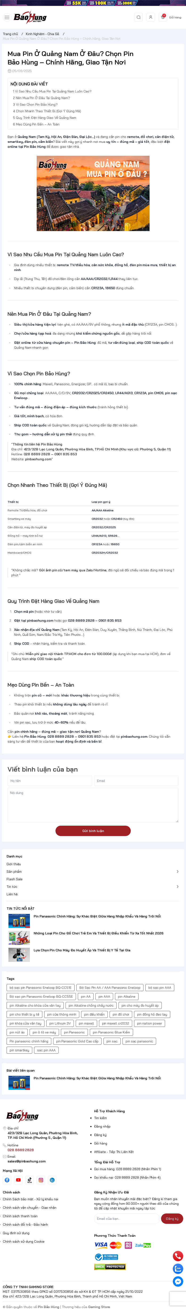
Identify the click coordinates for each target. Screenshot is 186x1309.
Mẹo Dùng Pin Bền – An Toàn (37, 124)
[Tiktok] (29, 1180)
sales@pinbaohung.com (27, 1161)
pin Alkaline (126, 996)
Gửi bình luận (93, 831)
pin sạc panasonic (139, 1041)
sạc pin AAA (46, 1050)
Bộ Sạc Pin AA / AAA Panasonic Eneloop (109, 987)
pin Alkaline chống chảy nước (91, 1005)
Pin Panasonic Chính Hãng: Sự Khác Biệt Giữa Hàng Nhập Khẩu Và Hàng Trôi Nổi (97, 916)
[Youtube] (18, 1179)
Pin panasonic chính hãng (29, 1041)
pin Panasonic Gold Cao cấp (77, 1041)
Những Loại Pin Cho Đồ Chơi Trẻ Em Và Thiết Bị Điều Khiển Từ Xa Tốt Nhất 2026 (98, 933)
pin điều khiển (94, 1014)
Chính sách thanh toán (20, 1216)
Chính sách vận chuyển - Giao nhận (29, 1207)
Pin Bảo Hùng (48, 1307)
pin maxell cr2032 (115, 1023)
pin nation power (149, 1023)
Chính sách (11, 1192)
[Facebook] (7, 1179)
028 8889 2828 (21, 1150)
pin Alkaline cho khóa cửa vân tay (35, 1005)
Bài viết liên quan (21, 1070)
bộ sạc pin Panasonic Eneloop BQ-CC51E (40, 987)
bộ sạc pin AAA (159, 987)
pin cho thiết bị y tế (24, 1014)
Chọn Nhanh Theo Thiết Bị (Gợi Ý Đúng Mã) (48, 111)
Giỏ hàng (100, 1143)
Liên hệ (12, 894)
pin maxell (86, 1023)
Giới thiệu (14, 864)
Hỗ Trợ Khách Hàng (109, 1111)
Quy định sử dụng (16, 1233)
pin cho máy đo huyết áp (140, 1005)
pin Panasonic (74, 1032)
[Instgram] (41, 1180)
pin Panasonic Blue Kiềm (111, 1032)
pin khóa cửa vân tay (25, 1023)
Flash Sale (15, 879)
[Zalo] (52, 1180)
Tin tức (12, 887)
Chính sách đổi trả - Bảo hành (25, 1224)
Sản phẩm (14, 871)
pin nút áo (17, 1032)
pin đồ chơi (121, 1014)
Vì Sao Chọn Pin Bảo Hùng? (37, 104)
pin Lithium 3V (60, 1023)
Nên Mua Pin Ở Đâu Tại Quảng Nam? (43, 98)
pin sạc (112, 1041)
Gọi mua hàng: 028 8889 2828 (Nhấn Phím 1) (127, 1169)
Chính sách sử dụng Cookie (23, 1241)
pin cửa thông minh (61, 1014)
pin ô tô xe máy (44, 1032)
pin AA (86, 996)
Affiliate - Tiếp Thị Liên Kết (114, 1152)
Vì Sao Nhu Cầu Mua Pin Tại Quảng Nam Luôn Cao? (53, 91)
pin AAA (104, 996)
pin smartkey (19, 1050)
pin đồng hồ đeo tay (152, 1014)
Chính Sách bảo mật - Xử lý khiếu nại (30, 1199)
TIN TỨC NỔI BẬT (21, 908)
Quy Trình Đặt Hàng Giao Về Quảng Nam (46, 118)
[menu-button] (7, 17)
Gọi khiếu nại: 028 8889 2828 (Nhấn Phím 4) (127, 1177)
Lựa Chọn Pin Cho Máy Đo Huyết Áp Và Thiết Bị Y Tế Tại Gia (82, 950)
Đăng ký (100, 1135)
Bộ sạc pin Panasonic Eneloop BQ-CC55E (41, 996)
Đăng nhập (102, 1126)
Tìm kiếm (100, 1118)
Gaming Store (99, 1307)
